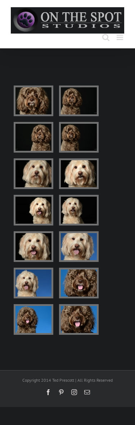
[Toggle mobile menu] (120, 37)
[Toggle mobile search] (105, 37)
